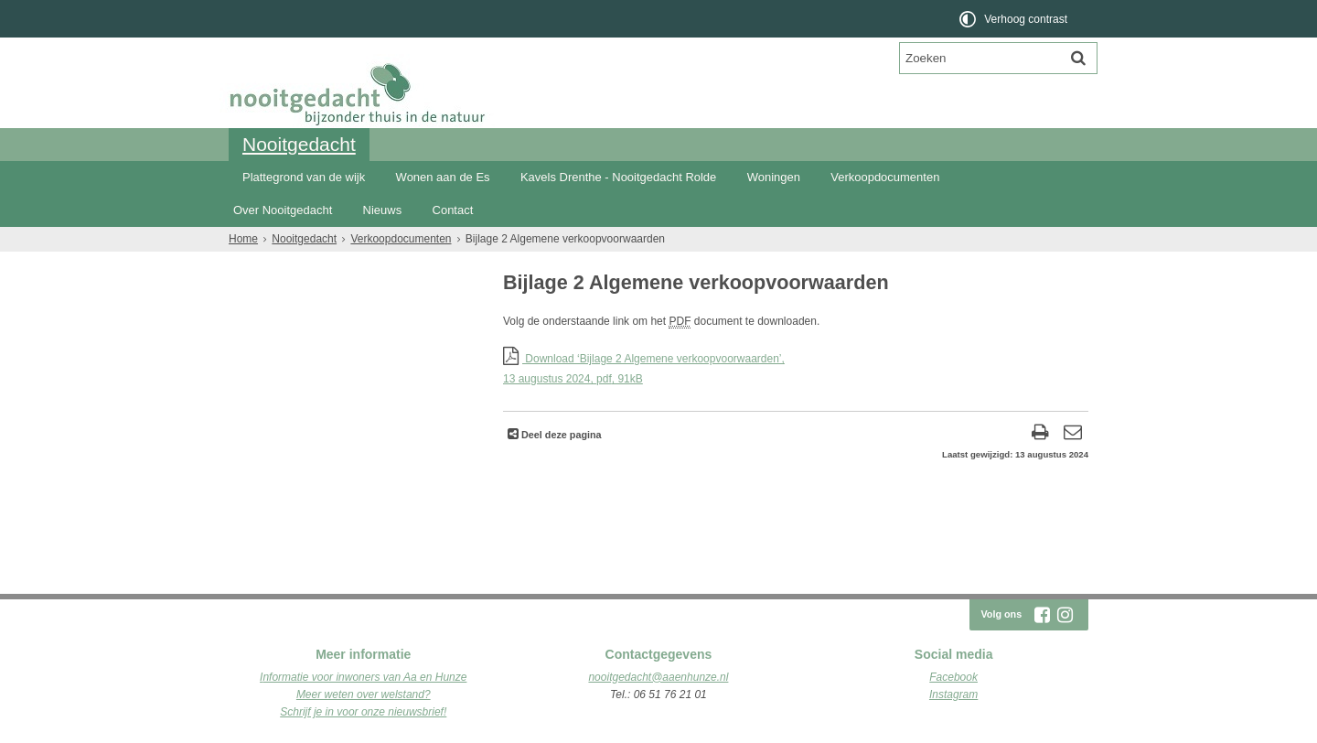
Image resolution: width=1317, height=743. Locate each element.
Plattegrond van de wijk (303, 177)
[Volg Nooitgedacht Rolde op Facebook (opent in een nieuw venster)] (1042, 615)
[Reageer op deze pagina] (1072, 434)
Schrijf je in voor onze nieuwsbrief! (363, 711)
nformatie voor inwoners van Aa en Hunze (364, 677)
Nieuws (382, 210)
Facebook (953, 677)
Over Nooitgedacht (282, 210)
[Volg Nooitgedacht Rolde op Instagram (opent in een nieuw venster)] (1065, 615)
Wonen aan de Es (443, 177)
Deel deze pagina (560, 434)
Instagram (953, 694)
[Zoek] (1078, 57)
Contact (453, 210)
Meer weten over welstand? (363, 694)
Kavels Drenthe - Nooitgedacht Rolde (618, 177)
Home (243, 238)
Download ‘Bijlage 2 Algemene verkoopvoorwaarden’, (795, 370)
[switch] (1015, 19)
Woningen (773, 177)
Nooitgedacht (299, 144)
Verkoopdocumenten (884, 177)
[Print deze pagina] (1040, 434)
